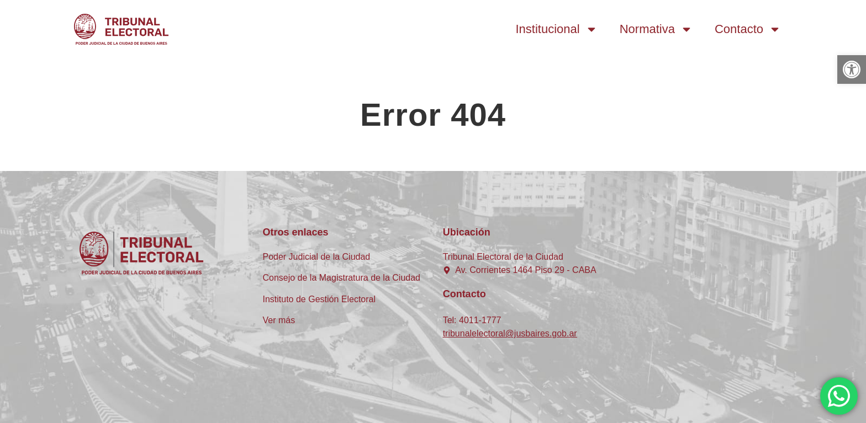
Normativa (656, 29)
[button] (851, 69)
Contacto (748, 29)
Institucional (557, 29)
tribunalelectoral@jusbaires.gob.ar (510, 333)
